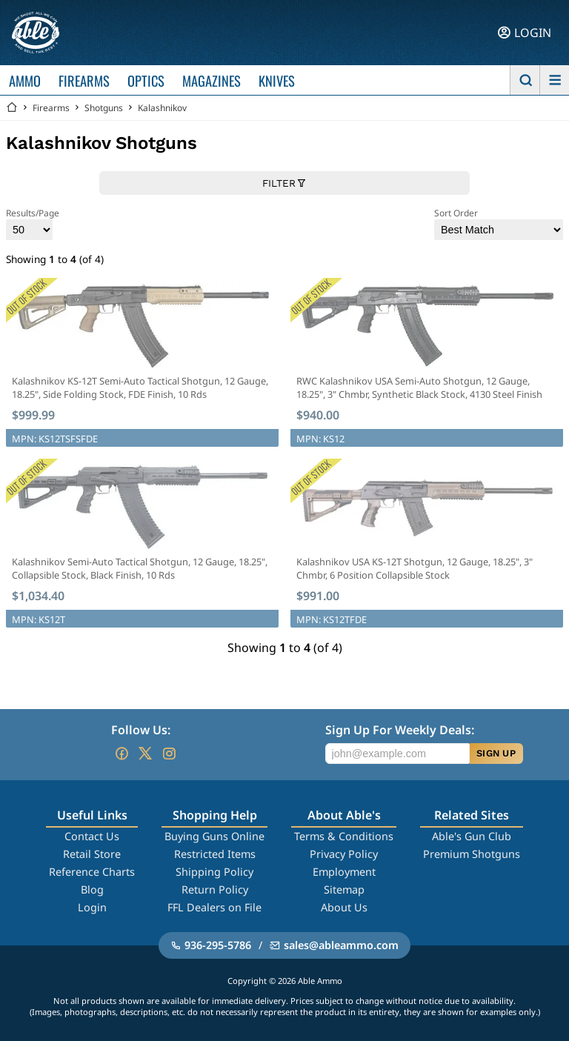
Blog (92, 889)
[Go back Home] (12, 108)
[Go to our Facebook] (121, 753)
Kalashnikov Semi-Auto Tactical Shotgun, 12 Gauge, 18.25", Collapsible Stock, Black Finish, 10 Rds (139, 568)
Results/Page (32, 223)
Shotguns (103, 108)
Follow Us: (140, 730)
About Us (344, 907)
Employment (344, 872)
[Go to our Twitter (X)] (145, 753)
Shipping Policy (214, 872)
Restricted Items (215, 854)
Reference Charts (92, 872)
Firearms (51, 108)
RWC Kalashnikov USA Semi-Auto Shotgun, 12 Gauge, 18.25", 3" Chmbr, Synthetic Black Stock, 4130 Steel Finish (419, 387)
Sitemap (344, 889)
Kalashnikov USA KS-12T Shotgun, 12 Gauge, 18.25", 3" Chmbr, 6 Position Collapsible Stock (414, 568)
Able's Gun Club (471, 836)
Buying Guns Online (214, 836)
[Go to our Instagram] (169, 753)
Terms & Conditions (343, 836)
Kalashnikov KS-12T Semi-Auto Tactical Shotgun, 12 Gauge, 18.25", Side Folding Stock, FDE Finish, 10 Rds (140, 387)
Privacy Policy (344, 854)
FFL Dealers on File (214, 907)
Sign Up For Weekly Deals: (399, 730)
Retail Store (92, 854)
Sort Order (498, 223)
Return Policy (215, 889)
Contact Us (91, 836)
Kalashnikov (162, 108)
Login (92, 907)
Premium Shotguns (471, 854)
